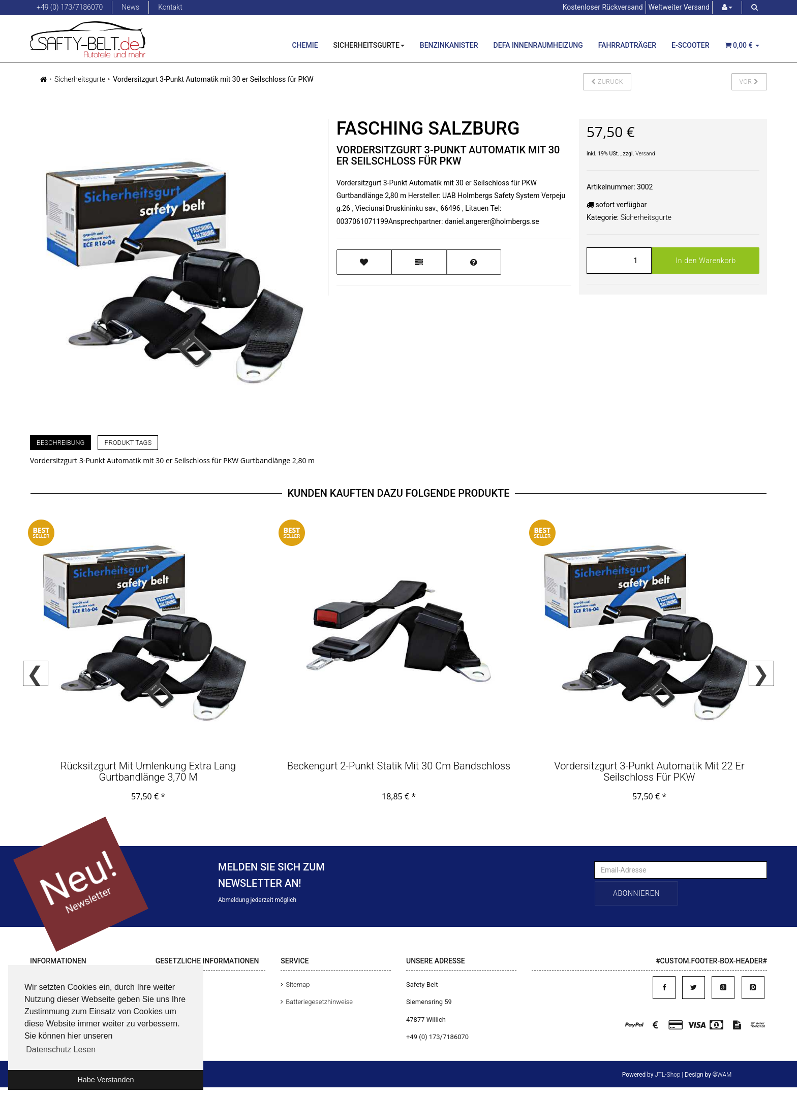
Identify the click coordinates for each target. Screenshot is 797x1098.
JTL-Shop (667, 1074)
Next (761, 673)
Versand (645, 153)
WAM (724, 1074)
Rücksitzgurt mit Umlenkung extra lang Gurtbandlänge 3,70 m (148, 771)
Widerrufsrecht (182, 1037)
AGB (167, 1002)
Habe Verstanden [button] (105, 1080)
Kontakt (170, 7)
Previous (35, 673)
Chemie (305, 45)
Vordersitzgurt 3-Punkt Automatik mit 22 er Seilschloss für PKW (649, 771)
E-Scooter (690, 45)
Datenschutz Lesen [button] (61, 1049)
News (130, 7)
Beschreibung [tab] (60, 442)
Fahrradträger (627, 45)
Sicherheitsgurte (369, 45)
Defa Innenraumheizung (538, 45)
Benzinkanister (449, 45)
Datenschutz (179, 984)
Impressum (177, 1019)
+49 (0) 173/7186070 (70, 7)
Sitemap (298, 984)
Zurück (607, 81)
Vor (749, 81)
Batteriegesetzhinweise (319, 1002)
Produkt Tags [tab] (127, 442)
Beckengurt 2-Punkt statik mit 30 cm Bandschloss (398, 766)
